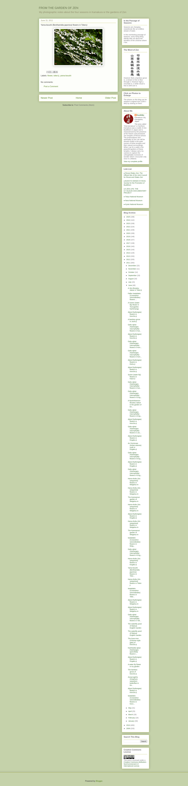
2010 (128, 725)
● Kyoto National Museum (133, 204)
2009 (128, 728)
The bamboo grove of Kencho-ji (132, 672)
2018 (128, 240)
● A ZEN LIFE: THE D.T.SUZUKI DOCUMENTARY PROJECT (135, 191)
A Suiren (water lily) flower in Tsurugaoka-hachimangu (133, 306)
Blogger (99, 781)
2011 (128, 263)
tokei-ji (56, 76)
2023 (128, 223)
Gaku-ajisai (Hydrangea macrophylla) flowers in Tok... (134, 618)
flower (50, 76)
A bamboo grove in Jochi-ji (134, 320)
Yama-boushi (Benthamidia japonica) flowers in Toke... (134, 572)
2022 (128, 227)
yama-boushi (65, 76)
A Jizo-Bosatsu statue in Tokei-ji (135, 289)
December (132, 266)
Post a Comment (51, 86)
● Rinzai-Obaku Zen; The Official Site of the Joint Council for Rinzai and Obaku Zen (135, 175)
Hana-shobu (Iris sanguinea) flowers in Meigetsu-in (134, 482)
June (130, 285)
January (131, 721)
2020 (128, 233)
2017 (128, 243)
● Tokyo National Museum (133, 197)
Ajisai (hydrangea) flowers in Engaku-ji (134, 438)
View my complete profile (133, 161)
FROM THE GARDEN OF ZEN (58, 7)
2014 (128, 253)
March (130, 714)
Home (79, 98)
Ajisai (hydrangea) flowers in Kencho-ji (134, 314)
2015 (128, 250)
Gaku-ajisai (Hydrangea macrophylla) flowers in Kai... (134, 328)
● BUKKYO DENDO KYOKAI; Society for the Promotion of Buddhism (135, 183)
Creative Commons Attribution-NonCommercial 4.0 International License (135, 764)
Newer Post (47, 98)
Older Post (110, 98)
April (130, 711)
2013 (128, 256)
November (132, 269)
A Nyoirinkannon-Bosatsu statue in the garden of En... (134, 404)
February (131, 718)
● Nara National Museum (133, 200)
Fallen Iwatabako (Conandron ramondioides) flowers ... (134, 296)
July (130, 282)
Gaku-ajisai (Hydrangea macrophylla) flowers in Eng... (135, 394)
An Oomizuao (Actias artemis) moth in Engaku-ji (134, 446)
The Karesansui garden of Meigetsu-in (134, 499)
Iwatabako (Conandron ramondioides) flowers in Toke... (134, 593)
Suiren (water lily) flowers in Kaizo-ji (134, 377)
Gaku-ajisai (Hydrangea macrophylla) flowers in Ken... (135, 344)
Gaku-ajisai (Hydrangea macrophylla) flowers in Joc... (134, 430)
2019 (128, 236)
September (132, 275)
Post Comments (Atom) (84, 105)
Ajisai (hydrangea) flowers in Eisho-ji (134, 362)
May (130, 708)
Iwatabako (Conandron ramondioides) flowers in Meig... (134, 542)
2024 (128, 220)
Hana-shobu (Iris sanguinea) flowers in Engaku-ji (134, 562)
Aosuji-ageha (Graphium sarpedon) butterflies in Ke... (133, 681)
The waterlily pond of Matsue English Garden (135, 626)
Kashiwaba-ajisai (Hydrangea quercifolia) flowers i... (134, 651)
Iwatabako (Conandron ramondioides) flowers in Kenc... (134, 700)
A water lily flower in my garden (134, 665)
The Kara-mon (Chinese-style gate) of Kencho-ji (134, 641)
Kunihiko (140, 115)
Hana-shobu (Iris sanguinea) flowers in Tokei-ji (135, 582)
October (131, 272)
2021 (128, 230)
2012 (128, 259)
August (131, 279)
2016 (128, 246)
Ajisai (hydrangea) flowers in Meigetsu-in (134, 602)
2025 (128, 217)
